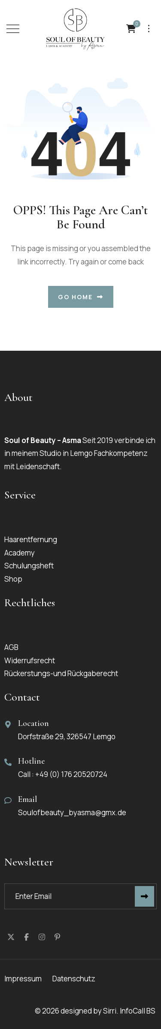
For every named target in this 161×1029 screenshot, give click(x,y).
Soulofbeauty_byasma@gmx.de (72, 812)
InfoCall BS (138, 1011)
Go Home (80, 297)
